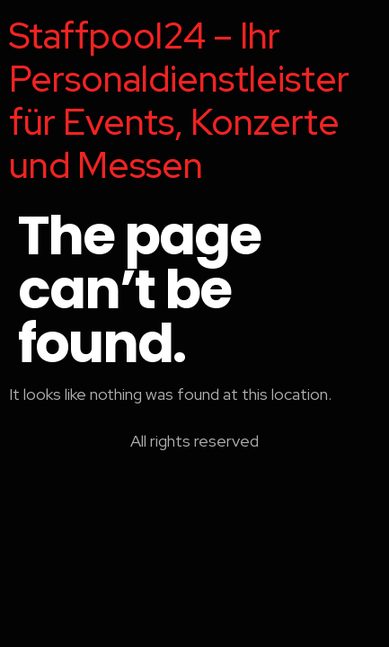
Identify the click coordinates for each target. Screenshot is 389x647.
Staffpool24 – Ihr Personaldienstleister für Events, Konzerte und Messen (179, 100)
